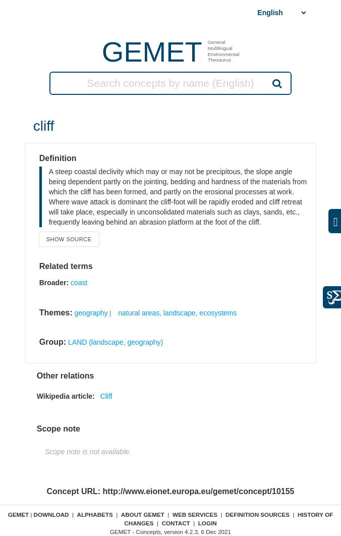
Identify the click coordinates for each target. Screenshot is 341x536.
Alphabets (95, 514)
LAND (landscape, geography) (115, 342)
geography (90, 313)
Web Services (195, 514)
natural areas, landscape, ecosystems (177, 313)
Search (276, 83)
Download (51, 514)
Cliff (106, 396)
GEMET (152, 51)
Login (207, 523)
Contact (176, 523)
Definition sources (257, 514)
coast (79, 283)
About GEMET (142, 514)
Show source (69, 239)
